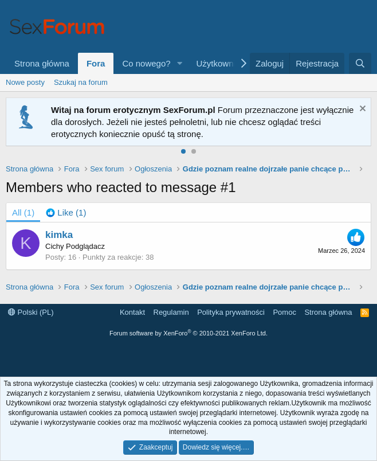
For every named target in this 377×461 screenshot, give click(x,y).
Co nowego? (146, 63)
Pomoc (284, 312)
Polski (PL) (30, 312)
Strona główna (41, 63)
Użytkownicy (220, 63)
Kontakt (132, 312)
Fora (96, 63)
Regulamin (171, 312)
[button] (180, 63)
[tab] (66, 212)
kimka (59, 234)
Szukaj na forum (81, 82)
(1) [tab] (23, 212)
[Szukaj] (360, 63)
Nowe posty (25, 82)
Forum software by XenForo (188, 333)
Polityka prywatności (231, 312)
